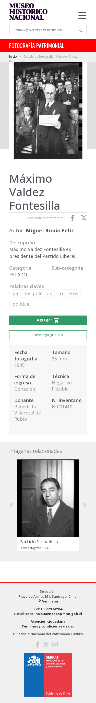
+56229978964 (51, 609)
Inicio (13, 56)
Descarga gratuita (48, 334)
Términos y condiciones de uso (48, 626)
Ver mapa (48, 601)
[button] (11, 505)
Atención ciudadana (48, 621)
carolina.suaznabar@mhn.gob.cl (54, 613)
